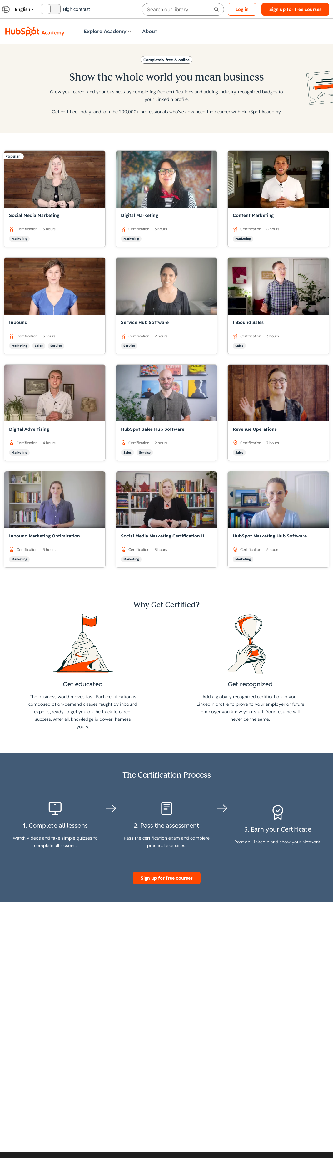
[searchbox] (183, 9)
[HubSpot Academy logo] (35, 31)
